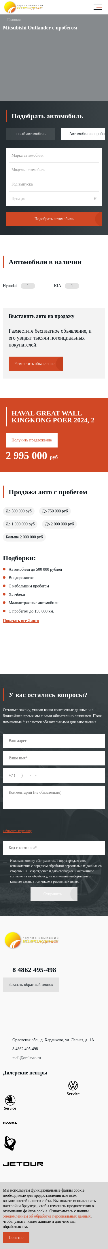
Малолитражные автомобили (33, 603)
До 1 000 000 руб (20, 524)
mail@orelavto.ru (22, 1058)
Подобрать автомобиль (54, 219)
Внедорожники (22, 578)
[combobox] (54, 155)
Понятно (16, 1237)
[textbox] (54, 155)
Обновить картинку (17, 831)
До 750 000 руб (55, 511)
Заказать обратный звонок (31, 984)
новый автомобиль (30, 134)
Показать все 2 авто (21, 621)
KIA (66, 286)
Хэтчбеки (17, 595)
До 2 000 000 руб (59, 524)
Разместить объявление (34, 364)
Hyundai (19, 286)
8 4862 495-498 (29, 969)
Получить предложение (32, 440)
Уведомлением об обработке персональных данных (47, 1216)
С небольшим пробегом (29, 586)
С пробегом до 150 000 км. (31, 611)
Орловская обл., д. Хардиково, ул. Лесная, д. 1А (48, 1040)
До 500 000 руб (19, 511)
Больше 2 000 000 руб (24, 537)
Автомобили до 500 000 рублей (35, 570)
